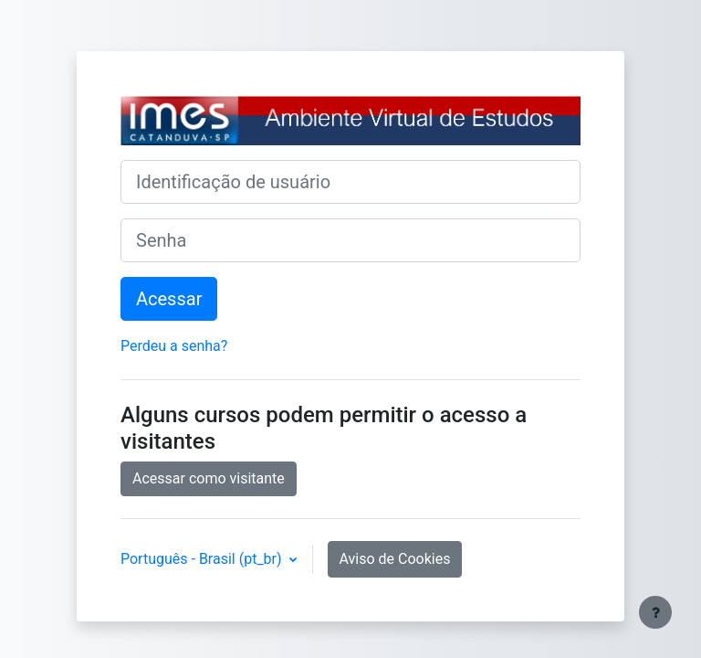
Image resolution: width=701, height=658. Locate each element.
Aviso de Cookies (395, 559)
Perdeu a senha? (173, 346)
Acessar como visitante (208, 478)
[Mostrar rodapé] (655, 612)
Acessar (169, 299)
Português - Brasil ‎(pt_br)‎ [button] (203, 559)
